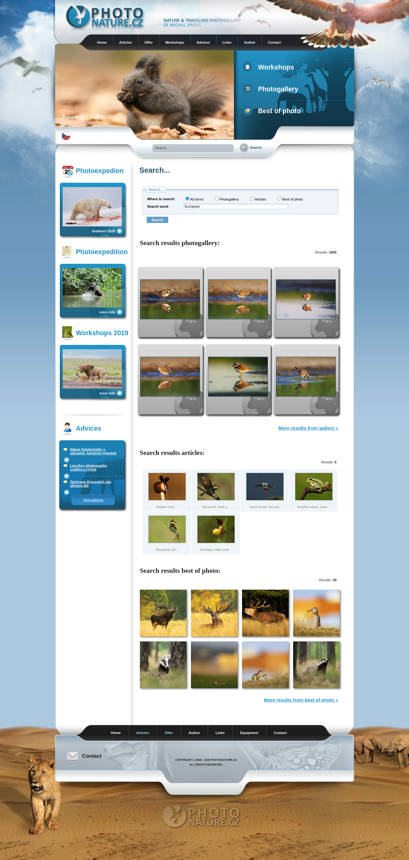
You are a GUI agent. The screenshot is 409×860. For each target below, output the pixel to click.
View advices (93, 500)
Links (226, 42)
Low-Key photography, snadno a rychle (88, 467)
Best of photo (273, 111)
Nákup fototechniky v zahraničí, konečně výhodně (93, 451)
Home (102, 42)
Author (249, 42)
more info (107, 312)
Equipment (249, 733)
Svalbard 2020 (103, 231)
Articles (125, 42)
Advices (203, 42)
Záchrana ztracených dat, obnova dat (91, 483)
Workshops (174, 42)
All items (194, 198)
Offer (149, 42)
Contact (274, 42)
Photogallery (271, 89)
